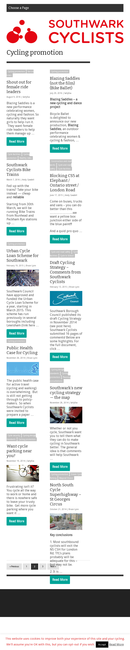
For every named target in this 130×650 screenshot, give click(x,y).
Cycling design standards (57, 372)
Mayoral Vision (66, 483)
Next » (53, 599)
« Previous (14, 599)
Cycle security (14, 441)
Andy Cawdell (28, 180)
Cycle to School (67, 256)
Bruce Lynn (31, 266)
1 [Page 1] (26, 599)
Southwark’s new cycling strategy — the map (66, 392)
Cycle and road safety (60, 252)
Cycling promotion (16, 71)
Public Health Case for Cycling (22, 355)
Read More (16, 141)
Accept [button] (102, 644)
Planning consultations (60, 379)
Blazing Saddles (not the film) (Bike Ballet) (65, 83)
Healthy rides (25, 158)
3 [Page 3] (42, 599)
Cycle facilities (14, 154)
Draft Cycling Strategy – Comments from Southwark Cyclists (65, 272)
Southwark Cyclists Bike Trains (19, 169)
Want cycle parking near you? (19, 456)
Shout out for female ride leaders (19, 87)
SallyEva (26, 97)
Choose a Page (19, 8)
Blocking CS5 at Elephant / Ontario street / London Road (64, 182)
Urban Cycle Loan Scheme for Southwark (23, 255)
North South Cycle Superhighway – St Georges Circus (65, 500)
